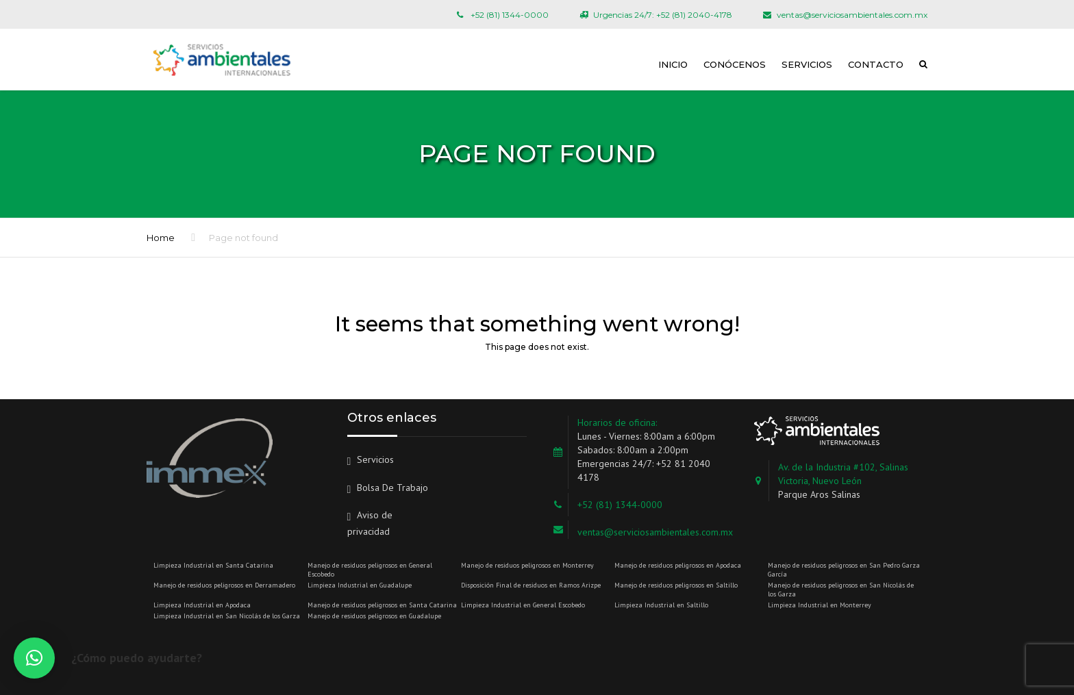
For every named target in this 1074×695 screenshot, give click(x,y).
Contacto (875, 64)
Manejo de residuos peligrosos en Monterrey (527, 565)
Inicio (673, 64)
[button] (34, 658)
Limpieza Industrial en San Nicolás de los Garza (226, 615)
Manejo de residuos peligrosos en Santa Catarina (382, 605)
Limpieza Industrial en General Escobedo (523, 605)
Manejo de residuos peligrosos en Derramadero (224, 585)
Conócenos (734, 64)
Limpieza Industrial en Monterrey (819, 605)
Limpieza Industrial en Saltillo (661, 605)
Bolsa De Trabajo (392, 487)
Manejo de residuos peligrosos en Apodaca (677, 565)
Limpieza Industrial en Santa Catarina (213, 565)
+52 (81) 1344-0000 (619, 504)
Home (161, 237)
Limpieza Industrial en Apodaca (202, 605)
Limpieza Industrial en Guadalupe (360, 585)
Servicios (807, 64)
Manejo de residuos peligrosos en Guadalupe (374, 615)
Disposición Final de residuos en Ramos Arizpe (531, 585)
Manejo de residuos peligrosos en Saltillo (676, 585)
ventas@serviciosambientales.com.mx (655, 532)
